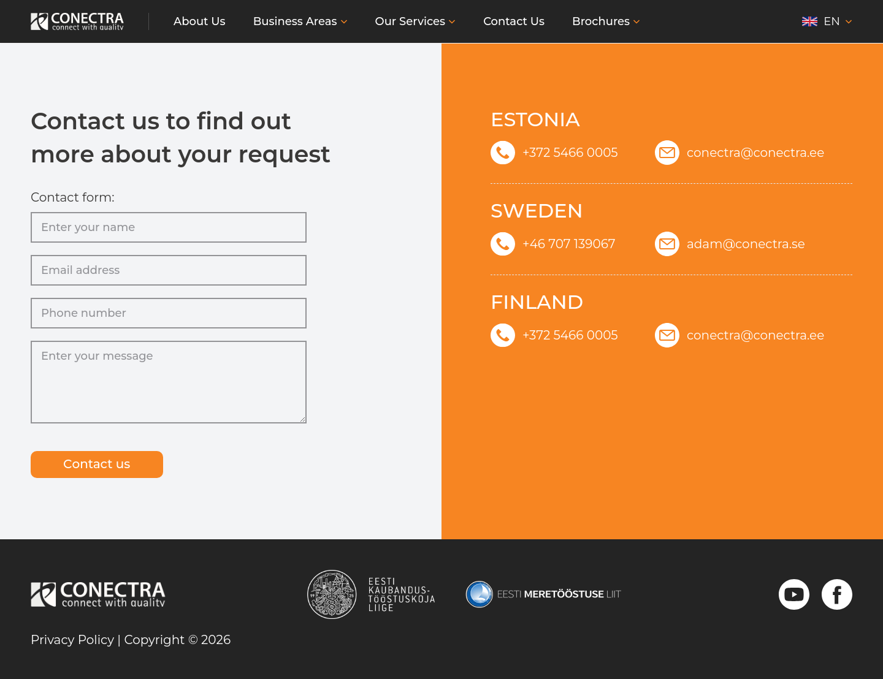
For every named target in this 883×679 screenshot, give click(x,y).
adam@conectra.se (730, 243)
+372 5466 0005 (554, 152)
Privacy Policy (72, 639)
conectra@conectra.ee (739, 152)
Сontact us (97, 464)
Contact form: (73, 196)
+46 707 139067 (553, 243)
